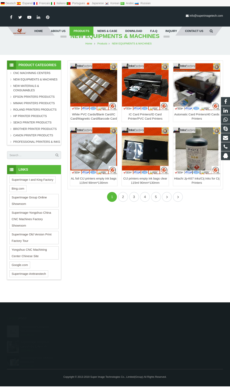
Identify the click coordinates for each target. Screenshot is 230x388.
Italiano (58, 3)
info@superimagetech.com (206, 15)
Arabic (127, 3)
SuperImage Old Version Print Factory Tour (31, 247)
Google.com (20, 274)
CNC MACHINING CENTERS (31, 82)
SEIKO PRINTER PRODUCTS (32, 132)
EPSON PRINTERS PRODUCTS (34, 106)
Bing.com (18, 198)
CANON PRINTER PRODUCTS (33, 145)
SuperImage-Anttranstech (29, 283)
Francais (42, 3)
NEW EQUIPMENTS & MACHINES (115, 46)
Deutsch (9, 3)
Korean (112, 3)
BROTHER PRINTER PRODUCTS (35, 138)
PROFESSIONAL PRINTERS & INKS (36, 151)
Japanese (95, 3)
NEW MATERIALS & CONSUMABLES (26, 98)
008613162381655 (132, 332)
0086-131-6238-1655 (134, 338)
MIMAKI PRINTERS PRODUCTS (34, 112)
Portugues (76, 3)
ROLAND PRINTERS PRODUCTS (34, 119)
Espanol (25, 3)
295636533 (129, 326)
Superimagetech (131, 350)
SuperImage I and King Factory (32, 189)
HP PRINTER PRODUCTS (30, 125)
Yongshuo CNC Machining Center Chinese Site (29, 262)
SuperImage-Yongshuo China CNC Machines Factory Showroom (31, 229)
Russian (142, 3)
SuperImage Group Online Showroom (29, 210)
